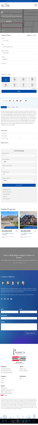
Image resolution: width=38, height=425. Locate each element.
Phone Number (4, 50)
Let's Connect (19, 262)
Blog (21, 378)
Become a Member (24, 370)
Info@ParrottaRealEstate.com (7, 390)
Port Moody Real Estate (6, 370)
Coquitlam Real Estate (6, 368)
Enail (2, 44)
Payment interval (6, 178)
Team (2, 380)
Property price (5, 153)
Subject (3, 57)
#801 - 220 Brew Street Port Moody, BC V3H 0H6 (9, 394)
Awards (2, 378)
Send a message (30, 333)
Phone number (4, 315)
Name (2, 38)
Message (3, 63)
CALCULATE (19, 185)
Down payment (5, 159)
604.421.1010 (4, 388)
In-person (3, 74)
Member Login (23, 368)
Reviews (3, 382)
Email (21, 309)
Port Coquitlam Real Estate (7, 372)
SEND (19, 91)
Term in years (5, 172)
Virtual (9, 74)
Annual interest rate (7, 165)
